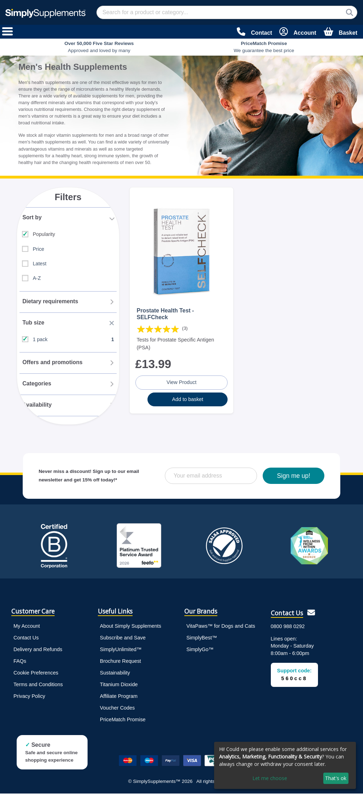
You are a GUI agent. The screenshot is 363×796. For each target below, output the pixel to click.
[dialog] (285, 765)
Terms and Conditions (38, 687)
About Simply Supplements (130, 628)
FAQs (19, 663)
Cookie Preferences (35, 675)
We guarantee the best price (264, 47)
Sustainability (115, 675)
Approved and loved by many (99, 47)
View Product (182, 381)
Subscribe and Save (123, 640)
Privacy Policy (29, 698)
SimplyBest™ (201, 640)
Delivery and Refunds (37, 651)
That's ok (335, 778)
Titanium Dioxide (119, 687)
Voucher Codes (117, 710)
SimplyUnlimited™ (121, 651)
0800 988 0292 (288, 628)
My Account (26, 628)
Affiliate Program (119, 698)
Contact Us (26, 640)
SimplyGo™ (200, 651)
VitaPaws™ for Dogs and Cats (220, 628)
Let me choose (269, 778)
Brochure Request (120, 663)
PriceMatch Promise (123, 722)
